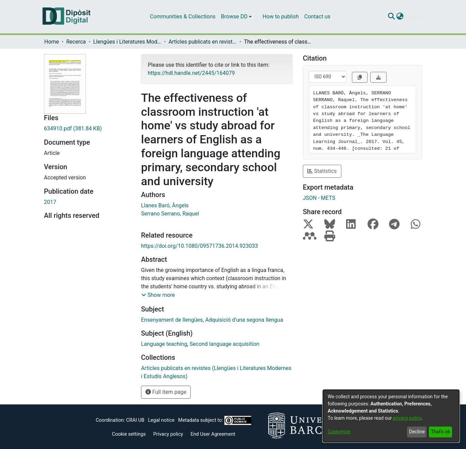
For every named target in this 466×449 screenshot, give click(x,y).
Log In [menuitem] (412, 16)
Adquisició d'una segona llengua (244, 320)
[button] (158, 295)
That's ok (440, 431)
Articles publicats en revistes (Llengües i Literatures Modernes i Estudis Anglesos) (203, 41)
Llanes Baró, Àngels (165, 205)
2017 (50, 202)
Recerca (76, 41)
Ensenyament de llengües (172, 320)
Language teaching (164, 344)
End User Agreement (212, 434)
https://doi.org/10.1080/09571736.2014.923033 (199, 246)
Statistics (322, 171)
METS (328, 198)
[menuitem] (236, 16)
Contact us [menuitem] (317, 16)
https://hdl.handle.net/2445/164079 (191, 73)
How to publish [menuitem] (281, 16)
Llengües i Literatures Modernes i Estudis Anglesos (127, 41)
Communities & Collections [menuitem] (182, 16)
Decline (417, 431)
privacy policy (407, 418)
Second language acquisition (225, 344)
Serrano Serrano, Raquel (170, 213)
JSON (310, 198)
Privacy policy (168, 434)
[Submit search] (391, 17)
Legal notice (161, 420)
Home (51, 41)
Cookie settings (129, 434)
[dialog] (391, 416)
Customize (339, 431)
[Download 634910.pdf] (87, 129)
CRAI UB (135, 420)
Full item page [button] (165, 392)
